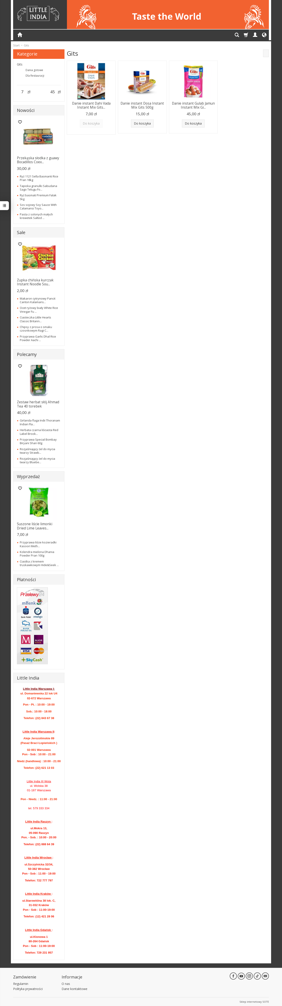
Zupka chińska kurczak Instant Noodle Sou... (35, 282)
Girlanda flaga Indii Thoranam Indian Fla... (40, 422)
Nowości (25, 110)
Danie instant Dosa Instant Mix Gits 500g (142, 105)
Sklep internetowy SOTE (254, 1001)
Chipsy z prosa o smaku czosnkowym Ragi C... (36, 328)
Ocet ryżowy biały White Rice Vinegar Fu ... (39, 309)
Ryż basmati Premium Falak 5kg (38, 197)
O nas (66, 984)
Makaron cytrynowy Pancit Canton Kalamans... (37, 300)
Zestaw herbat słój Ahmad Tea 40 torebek (38, 404)
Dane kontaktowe (74, 989)
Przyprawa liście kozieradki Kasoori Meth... (38, 544)
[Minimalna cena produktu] (22, 92)
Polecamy (27, 354)
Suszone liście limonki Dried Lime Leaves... (34, 526)
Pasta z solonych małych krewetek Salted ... (36, 216)
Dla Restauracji (35, 76)
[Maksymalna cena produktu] (52, 92)
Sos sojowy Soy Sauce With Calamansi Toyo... (38, 206)
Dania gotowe (34, 70)
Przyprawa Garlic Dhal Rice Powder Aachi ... (38, 338)
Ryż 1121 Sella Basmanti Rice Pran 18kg (39, 178)
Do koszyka (142, 123)
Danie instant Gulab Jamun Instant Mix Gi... (193, 105)
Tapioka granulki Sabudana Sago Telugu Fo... (38, 187)
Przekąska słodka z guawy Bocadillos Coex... (38, 160)
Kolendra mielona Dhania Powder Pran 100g (37, 553)
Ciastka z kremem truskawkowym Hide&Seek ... (39, 563)
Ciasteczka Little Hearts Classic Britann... (35, 319)
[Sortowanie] (266, 53)
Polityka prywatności (28, 989)
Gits (19, 64)
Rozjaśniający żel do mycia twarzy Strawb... (37, 451)
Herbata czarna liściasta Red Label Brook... (39, 431)
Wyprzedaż (28, 476)
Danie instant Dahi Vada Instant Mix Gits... (91, 105)
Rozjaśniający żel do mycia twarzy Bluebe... (37, 460)
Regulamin (20, 984)
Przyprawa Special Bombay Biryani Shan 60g (38, 441)
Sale (21, 232)
